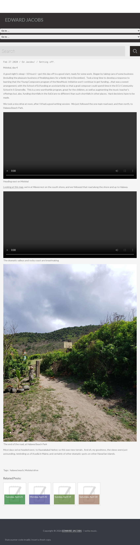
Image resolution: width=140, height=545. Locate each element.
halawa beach (17, 470)
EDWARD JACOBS (72, 530)
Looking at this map (13, 187)
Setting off (46, 61)
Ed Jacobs (28, 61)
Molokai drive (31, 470)
